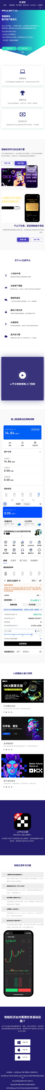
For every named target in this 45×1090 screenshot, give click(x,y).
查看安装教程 (14, 40)
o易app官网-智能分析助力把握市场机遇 (22, 1084)
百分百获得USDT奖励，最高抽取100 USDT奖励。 (18, 37)
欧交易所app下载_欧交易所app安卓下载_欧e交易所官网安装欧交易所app (22, 1076)
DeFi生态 (33, 5)
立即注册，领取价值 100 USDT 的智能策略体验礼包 (19, 28)
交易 (4, 5)
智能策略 (12, 5)
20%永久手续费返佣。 (10, 34)
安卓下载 (24, 48)
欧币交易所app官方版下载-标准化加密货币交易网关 (22, 1088)
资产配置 (19, 5)
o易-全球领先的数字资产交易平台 (22, 1081)
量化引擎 (26, 5)
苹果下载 (9, 48)
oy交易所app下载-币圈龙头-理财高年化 (25, 1072)
